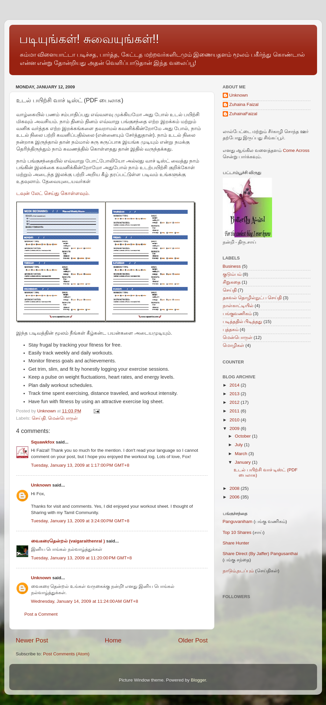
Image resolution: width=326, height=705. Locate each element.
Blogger (198, 680)
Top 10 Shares (237, 532)
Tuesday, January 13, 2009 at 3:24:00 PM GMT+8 (80, 520)
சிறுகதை (232, 282)
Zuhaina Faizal (244, 104)
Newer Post (32, 640)
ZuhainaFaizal (243, 113)
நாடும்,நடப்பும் (238, 570)
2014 (235, 385)
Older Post (193, 640)
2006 (235, 496)
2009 (235, 428)
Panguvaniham (238, 521)
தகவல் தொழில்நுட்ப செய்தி (252, 297)
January (243, 462)
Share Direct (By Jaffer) (246, 553)
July (239, 444)
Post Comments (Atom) (66, 653)
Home (113, 640)
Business (232, 266)
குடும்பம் (232, 274)
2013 (235, 393)
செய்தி (39, 418)
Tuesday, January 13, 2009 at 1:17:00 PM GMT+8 (80, 465)
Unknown (41, 485)
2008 (235, 488)
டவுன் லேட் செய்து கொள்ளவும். (53, 193)
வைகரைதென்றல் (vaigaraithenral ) (68, 541)
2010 (235, 419)
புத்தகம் (231, 329)
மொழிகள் (233, 345)
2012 (235, 402)
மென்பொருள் (63, 418)
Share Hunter (236, 542)
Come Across (296, 150)
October (243, 436)
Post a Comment (41, 614)
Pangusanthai (284, 553)
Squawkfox (43, 442)
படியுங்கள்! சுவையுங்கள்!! (89, 39)
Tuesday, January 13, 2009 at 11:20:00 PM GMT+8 (81, 557)
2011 (235, 410)
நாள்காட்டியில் (238, 305)
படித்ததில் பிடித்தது (242, 321)
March (242, 453)
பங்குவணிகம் (237, 313)
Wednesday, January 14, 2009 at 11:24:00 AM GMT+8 (84, 601)
